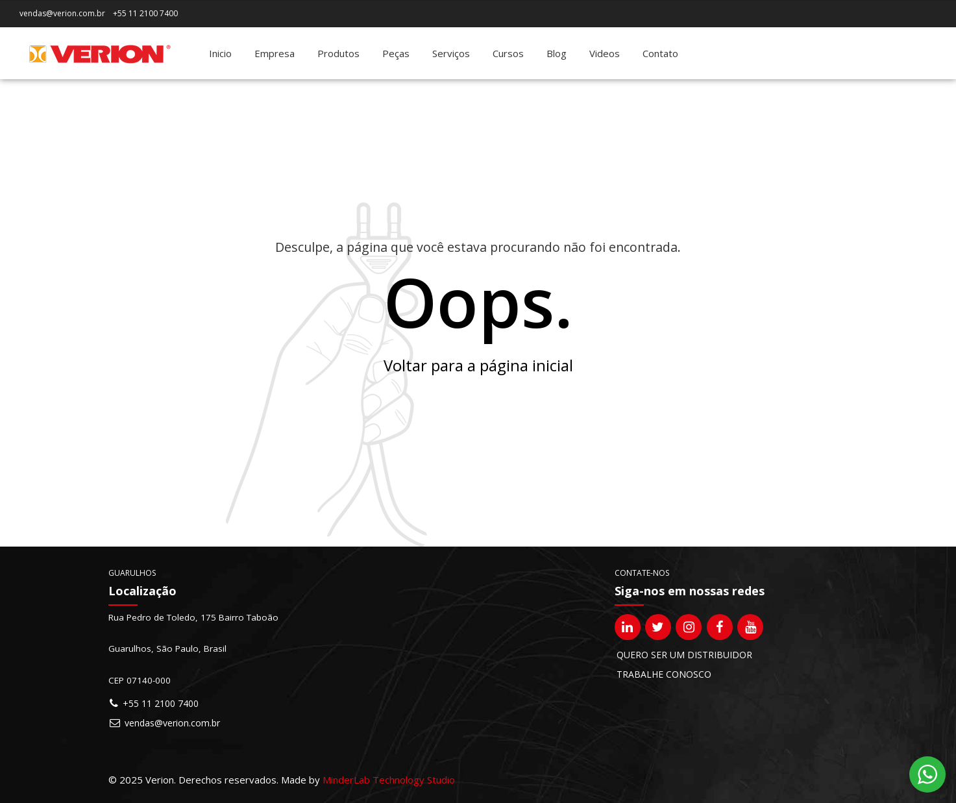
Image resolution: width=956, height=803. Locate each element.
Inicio (220, 53)
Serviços (451, 53)
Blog (556, 53)
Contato (660, 53)
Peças (396, 53)
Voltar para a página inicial (478, 365)
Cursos (508, 53)
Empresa (274, 53)
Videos (604, 53)
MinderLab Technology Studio (389, 779)
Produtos (338, 53)
